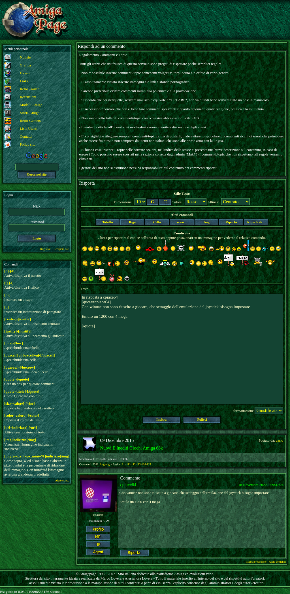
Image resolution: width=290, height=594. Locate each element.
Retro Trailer (29, 89)
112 (133, 464)
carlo (279, 440)
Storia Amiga (29, 113)
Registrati (45, 248)
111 (128, 464)
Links (24, 81)
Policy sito (27, 144)
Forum (25, 73)
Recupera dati (61, 248)
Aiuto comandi (277, 561)
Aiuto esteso (62, 480)
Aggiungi (105, 464)
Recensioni (28, 97)
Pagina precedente (256, 561)
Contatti (26, 136)
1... (124, 464)
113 (139, 464)
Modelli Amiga (31, 105)
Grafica (25, 65)
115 (149, 464)
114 (144, 464)
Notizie (25, 57)
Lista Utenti (28, 128)
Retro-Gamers (30, 120)
